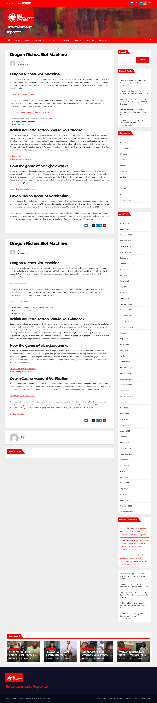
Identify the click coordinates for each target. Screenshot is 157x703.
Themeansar (46, 698)
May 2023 (124, 419)
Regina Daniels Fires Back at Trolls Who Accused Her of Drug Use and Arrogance (134, 531)
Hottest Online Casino (19, 301)
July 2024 (124, 339)
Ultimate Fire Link (17, 156)
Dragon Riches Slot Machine (38, 54)
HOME (17, 40)
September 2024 (127, 327)
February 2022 (126, 506)
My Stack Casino (17, 414)
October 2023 (126, 391)
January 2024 (125, 373)
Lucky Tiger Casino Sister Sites (23, 189)
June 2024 (124, 344)
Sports (122, 194)
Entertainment (126, 148)
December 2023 (127, 379)
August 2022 (125, 471)
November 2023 (126, 385)
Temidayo (28, 658)
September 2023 (127, 396)
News (27, 40)
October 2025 (126, 258)
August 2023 (125, 402)
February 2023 (126, 437)
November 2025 (126, 252)
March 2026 (125, 229)
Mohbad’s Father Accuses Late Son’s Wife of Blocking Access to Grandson (134, 101)
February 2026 (126, 235)
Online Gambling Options (20, 159)
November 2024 (126, 316)
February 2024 (126, 367)
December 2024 (127, 310)
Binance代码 (125, 528)
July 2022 (124, 477)
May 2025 (124, 287)
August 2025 (125, 269)
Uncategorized (126, 200)
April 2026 (124, 223)
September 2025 (127, 264)
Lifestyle (64, 40)
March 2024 (125, 362)
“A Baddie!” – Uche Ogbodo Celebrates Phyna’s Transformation (131, 122)
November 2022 (126, 454)
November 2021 (126, 512)
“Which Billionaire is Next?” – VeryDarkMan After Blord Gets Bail (133, 112)
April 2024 (124, 356)
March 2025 (125, 298)
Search (122, 52)
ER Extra (90, 40)
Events (77, 40)
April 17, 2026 (17, 658)
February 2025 (126, 304)
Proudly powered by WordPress (16, 698)
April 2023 (124, 425)
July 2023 (124, 408)
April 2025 (124, 292)
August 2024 (125, 333)
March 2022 (125, 500)
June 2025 (124, 281)
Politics (123, 189)
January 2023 (125, 442)
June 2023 (124, 414)
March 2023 (125, 431)
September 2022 (127, 465)
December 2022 (127, 448)
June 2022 (124, 483)
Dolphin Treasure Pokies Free (22, 396)
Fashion (123, 166)
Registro (123, 540)
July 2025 (124, 275)
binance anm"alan (127, 555)
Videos (102, 40)
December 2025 (127, 246)
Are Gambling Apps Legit (20, 372)
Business (39, 40)
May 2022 (124, 489)
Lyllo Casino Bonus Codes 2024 (23, 369)
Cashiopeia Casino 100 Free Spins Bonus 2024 (29, 113)
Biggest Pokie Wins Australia (22, 94)
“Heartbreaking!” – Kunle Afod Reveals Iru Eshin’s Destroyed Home (133, 82)
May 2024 (124, 350)
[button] (151, 40)
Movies (52, 40)
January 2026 (125, 241)
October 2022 (126, 460)
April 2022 (124, 494)
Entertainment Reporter (26, 686)
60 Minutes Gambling (19, 283)
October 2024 (126, 321)
